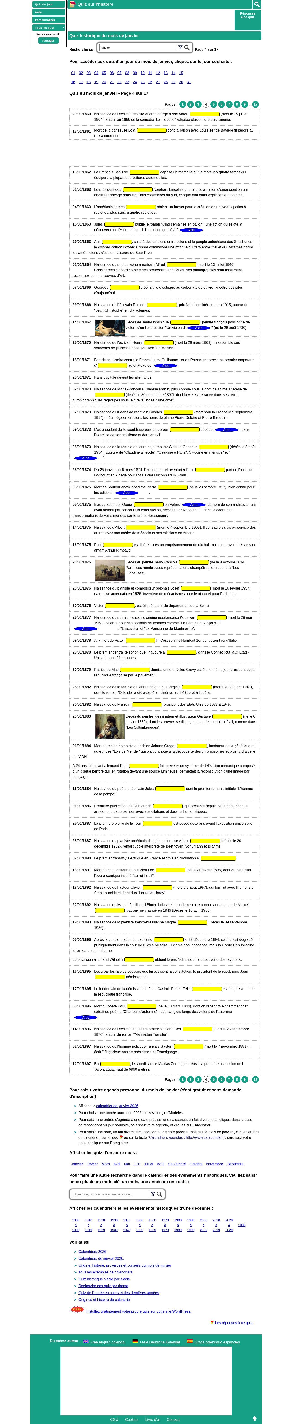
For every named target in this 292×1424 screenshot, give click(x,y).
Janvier (77, 1164)
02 (81, 73)
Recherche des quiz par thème (103, 1286)
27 (158, 82)
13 (166, 73)
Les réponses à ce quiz (231, 1323)
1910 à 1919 (88, 1225)
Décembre (235, 1164)
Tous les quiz (44, 28)
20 (104, 82)
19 (96, 82)
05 (104, 73)
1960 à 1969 (152, 1225)
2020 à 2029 (229, 1225)
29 (173, 82)
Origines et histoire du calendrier (104, 1300)
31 (189, 82)
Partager (48, 40)
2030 (241, 1225)
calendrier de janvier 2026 (117, 1106)
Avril (116, 1164)
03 (89, 73)
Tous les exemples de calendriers (105, 1272)
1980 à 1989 (178, 1225)
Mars (106, 1164)
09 (135, 73)
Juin (137, 1164)
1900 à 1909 (75, 1225)
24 (135, 82)
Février (92, 1164)
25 (143, 82)
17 (81, 82)
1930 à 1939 (114, 1225)
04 (96, 73)
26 (150, 82)
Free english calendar (108, 1342)
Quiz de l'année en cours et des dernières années (118, 1293)
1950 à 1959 (139, 1225)
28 (166, 82)
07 (119, 73)
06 (112, 73)
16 (73, 82)
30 (181, 82)
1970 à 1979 (165, 1225)
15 (181, 73)
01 (73, 73)
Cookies (131, 1419)
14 (173, 73)
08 (127, 73)
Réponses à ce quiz (248, 15)
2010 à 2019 (216, 1225)
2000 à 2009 (203, 1225)
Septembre (177, 1164)
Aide (38, 12)
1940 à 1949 (126, 1225)
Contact (173, 1419)
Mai (127, 1164)
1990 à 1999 (190, 1225)
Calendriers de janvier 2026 (100, 1258)
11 (150, 73)
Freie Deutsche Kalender (160, 1342)
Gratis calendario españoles (217, 1342)
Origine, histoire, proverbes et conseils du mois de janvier (124, 1265)
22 (119, 82)
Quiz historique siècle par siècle (104, 1279)
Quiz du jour (44, 4)
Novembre (214, 1164)
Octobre (196, 1164)
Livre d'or (152, 1419)
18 (89, 82)
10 (143, 73)
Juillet (148, 1164)
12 (158, 73)
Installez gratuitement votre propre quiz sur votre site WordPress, (138, 1311)
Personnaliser (45, 20)
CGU (114, 1419)
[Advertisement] (150, 19)
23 (127, 82)
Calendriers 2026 (92, 1252)
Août (160, 1164)
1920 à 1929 (101, 1225)
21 (112, 82)
